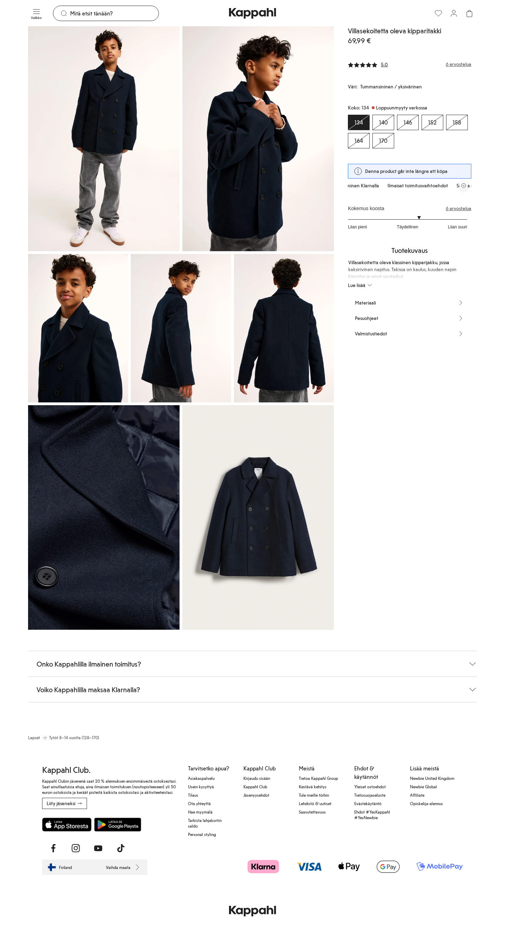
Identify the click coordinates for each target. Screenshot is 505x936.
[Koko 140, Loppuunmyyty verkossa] (383, 122)
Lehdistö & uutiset (315, 803)
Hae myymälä (200, 811)
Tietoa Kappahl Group (318, 778)
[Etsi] (114, 13)
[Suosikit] (438, 13)
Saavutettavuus (312, 811)
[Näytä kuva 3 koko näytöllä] (78, 328)
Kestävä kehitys (312, 786)
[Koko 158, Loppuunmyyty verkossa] (457, 122)
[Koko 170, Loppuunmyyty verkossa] (383, 140)
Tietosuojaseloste (369, 795)
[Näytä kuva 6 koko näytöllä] (104, 517)
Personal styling (202, 834)
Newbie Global (423, 786)
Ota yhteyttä (199, 803)
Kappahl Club (255, 786)
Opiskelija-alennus (426, 803)
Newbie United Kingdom (432, 778)
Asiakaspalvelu (201, 778)
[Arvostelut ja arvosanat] (409, 64)
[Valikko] (36, 13)
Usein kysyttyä (201, 786)
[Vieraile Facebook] (53, 848)
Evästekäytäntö (368, 803)
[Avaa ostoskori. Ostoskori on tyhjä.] (469, 13)
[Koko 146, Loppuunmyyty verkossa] (408, 122)
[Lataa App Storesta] (67, 824)
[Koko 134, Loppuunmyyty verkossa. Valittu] (359, 122)
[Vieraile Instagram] (75, 848)
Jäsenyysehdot (256, 795)
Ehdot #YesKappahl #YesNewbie (372, 814)
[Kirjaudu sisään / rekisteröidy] (454, 13)
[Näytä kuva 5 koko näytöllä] (284, 328)
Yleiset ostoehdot (370, 786)
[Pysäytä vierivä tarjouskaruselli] (463, 185)
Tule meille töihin (314, 795)
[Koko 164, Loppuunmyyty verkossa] (359, 140)
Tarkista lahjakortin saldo (205, 823)
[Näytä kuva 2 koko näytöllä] (258, 138)
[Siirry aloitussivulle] (252, 13)
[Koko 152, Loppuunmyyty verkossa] (432, 122)
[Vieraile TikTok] (120, 848)
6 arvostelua (458, 208)
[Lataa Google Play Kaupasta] (117, 824)
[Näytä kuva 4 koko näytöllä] (181, 328)
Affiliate (417, 795)
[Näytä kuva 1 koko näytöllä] (104, 138)
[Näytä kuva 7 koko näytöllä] (258, 517)
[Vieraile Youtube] (98, 848)
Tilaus (193, 795)
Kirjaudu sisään (256, 778)
